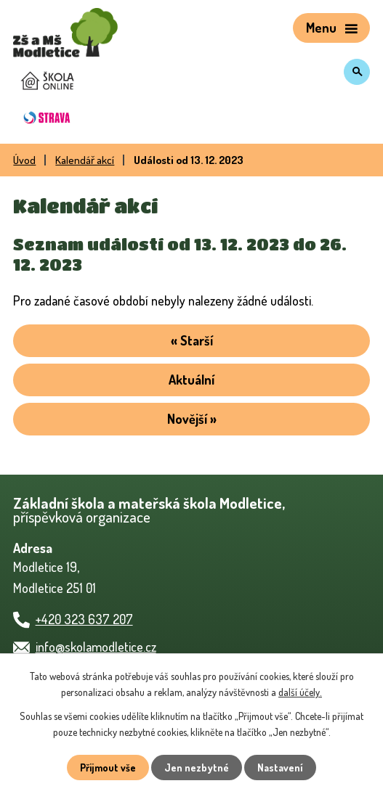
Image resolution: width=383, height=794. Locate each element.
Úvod (24, 159)
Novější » (192, 419)
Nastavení (280, 767)
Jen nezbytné (196, 767)
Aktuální (191, 380)
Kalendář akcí (84, 159)
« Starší (192, 340)
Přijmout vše (108, 767)
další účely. (300, 692)
